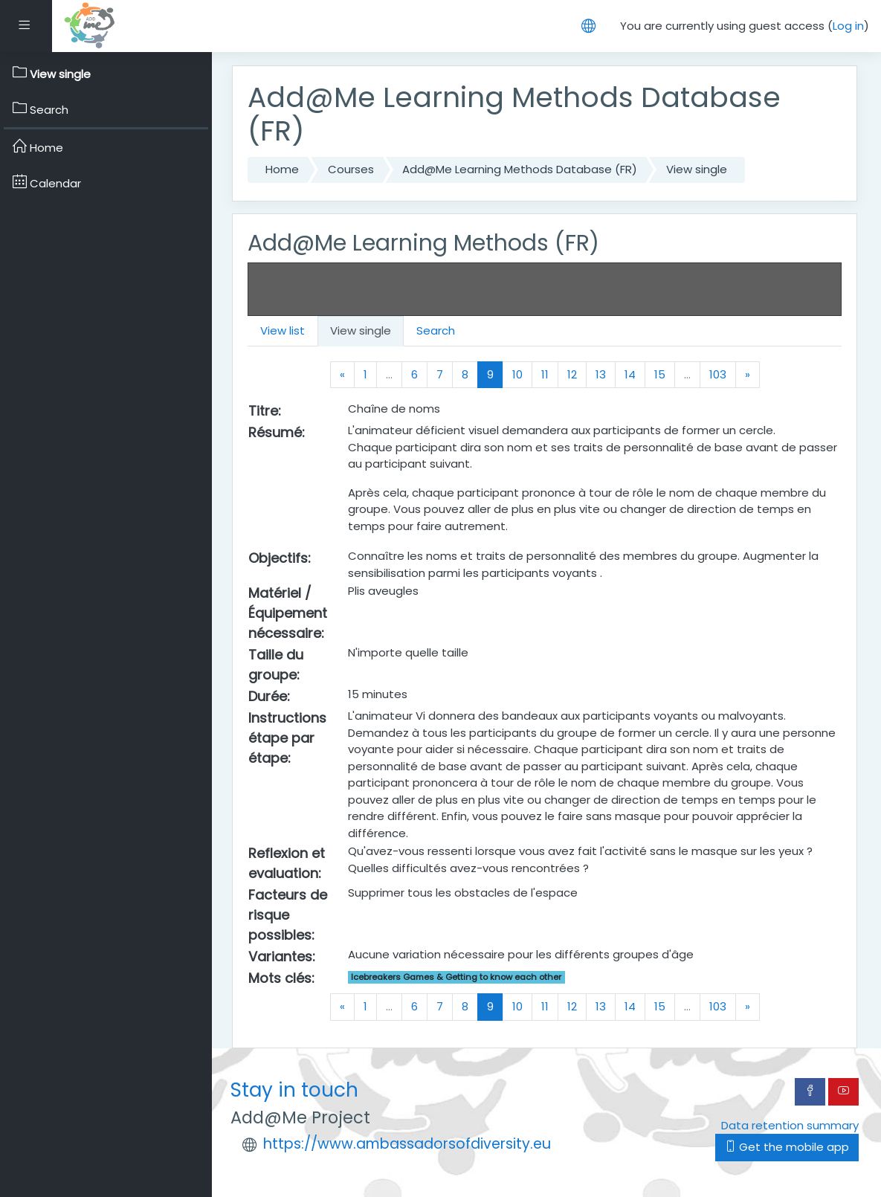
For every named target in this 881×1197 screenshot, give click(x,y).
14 (630, 374)
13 (601, 374)
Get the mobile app (787, 1147)
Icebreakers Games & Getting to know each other (456, 977)
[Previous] (342, 375)
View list (282, 330)
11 (545, 374)
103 (717, 374)
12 (572, 374)
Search (435, 330)
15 (659, 374)
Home (282, 169)
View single (696, 169)
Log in (848, 25)
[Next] (747, 375)
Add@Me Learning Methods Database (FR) (519, 169)
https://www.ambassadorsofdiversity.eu (407, 1144)
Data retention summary (790, 1125)
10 (517, 374)
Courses (351, 169)
